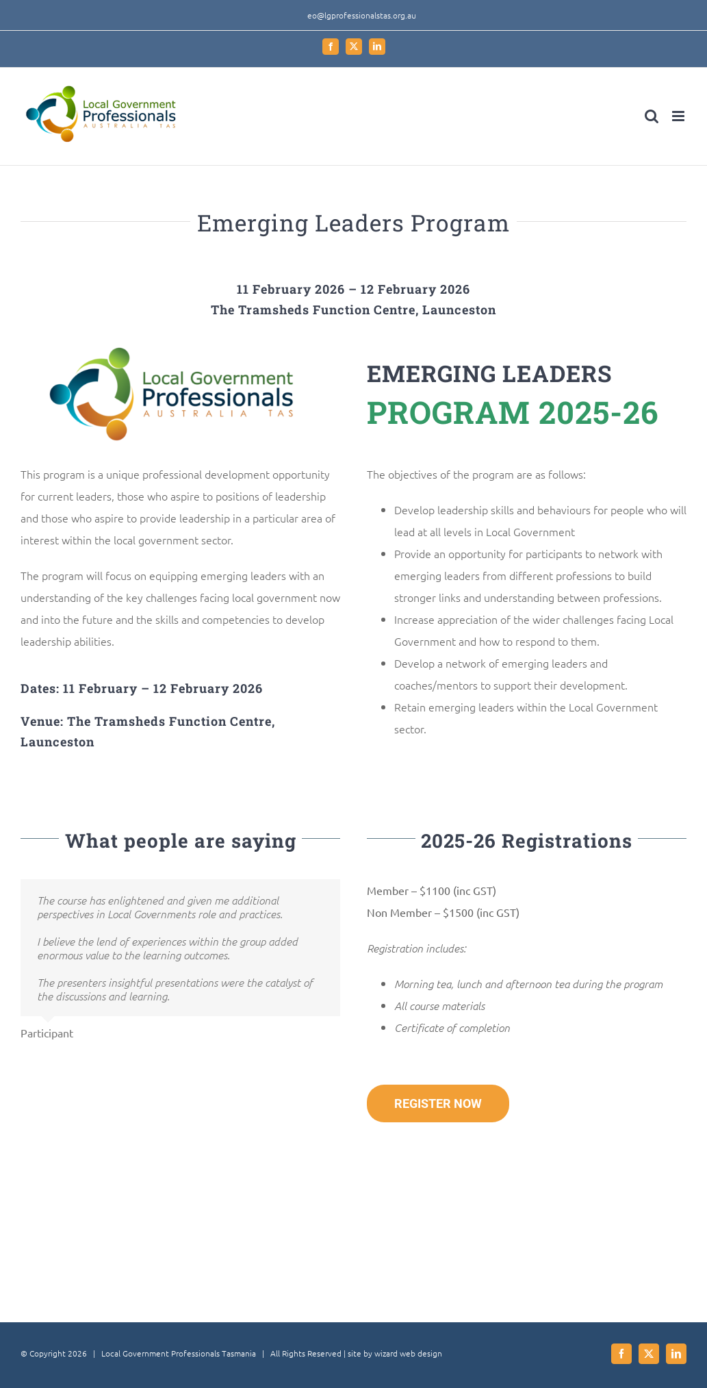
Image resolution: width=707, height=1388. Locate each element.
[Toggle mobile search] (651, 116)
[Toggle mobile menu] (679, 116)
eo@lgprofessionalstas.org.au (361, 15)
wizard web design (408, 1353)
